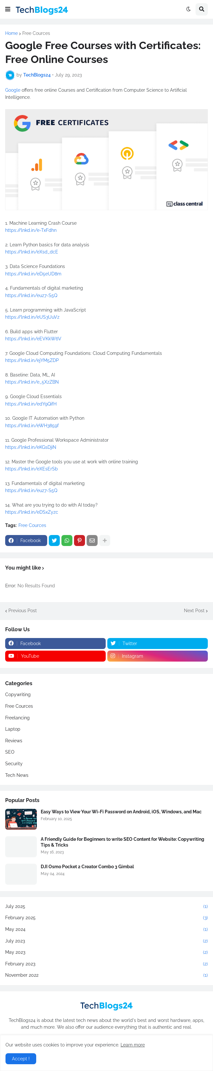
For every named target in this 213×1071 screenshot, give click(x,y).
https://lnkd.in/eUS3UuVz (32, 317)
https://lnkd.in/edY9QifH (31, 404)
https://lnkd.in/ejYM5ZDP (32, 360)
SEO (10, 752)
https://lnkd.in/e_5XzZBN (32, 382)
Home (11, 33)
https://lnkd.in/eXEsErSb (31, 468)
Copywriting (18, 694)
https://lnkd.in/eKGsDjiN (30, 447)
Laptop (12, 729)
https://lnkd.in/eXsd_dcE (31, 251)
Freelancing (17, 717)
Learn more (133, 1044)
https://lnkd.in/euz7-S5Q (31, 295)
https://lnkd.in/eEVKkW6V (33, 338)
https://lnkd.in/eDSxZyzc (31, 512)
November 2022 (106, 975)
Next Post (194, 610)
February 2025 (106, 918)
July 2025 (106, 906)
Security (14, 763)
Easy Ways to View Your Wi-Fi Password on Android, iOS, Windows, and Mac (121, 811)
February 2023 (106, 964)
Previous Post (22, 610)
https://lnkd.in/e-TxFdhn (31, 230)
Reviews (13, 740)
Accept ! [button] (21, 1058)
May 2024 (106, 929)
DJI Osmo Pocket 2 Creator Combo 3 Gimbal (87, 866)
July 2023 (106, 941)
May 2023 (106, 952)
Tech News (16, 775)
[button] (8, 9)
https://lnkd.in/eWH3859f (32, 425)
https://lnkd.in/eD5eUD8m (33, 273)
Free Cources (36, 33)
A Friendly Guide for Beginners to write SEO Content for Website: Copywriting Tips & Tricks (122, 842)
